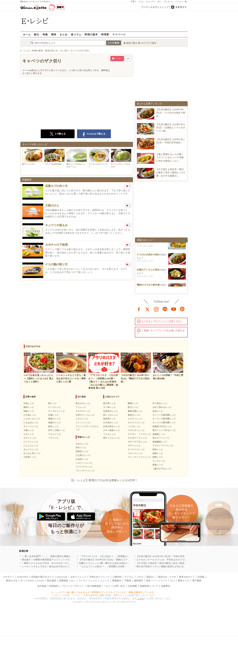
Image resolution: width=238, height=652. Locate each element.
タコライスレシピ (136, 449)
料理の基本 (91, 34)
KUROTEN (22, 577)
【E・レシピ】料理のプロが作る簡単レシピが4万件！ (104, 480)
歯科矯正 (138, 580)
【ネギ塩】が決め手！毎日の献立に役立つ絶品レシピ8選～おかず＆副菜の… (170, 172)
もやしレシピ (29, 438)
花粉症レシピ (82, 451)
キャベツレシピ (30, 426)
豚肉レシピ (28, 407)
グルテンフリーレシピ (163, 445)
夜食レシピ (157, 465)
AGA (172, 580)
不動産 (127, 580)
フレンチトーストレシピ (139, 457)
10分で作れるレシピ (162, 407)
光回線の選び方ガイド (42, 577)
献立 (36, 34)
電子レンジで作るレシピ (164, 430)
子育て (133, 1)
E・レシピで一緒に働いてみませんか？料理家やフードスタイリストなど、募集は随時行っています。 (104, 592)
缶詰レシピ (157, 411)
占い (160, 1)
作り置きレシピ (159, 403)
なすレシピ (28, 434)
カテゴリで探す (149, 43)
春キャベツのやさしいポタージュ (76, 158)
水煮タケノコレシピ (85, 415)
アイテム (129, 577)
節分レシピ (81, 447)
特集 (45, 34)
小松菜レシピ (29, 457)
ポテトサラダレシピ (137, 441)
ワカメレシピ (54, 434)
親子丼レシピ (109, 403)
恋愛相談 (63, 580)
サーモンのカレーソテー (99, 158)
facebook (139, 309)
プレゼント (168, 1)
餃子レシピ (133, 407)
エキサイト (181, 7)
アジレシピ (81, 407)
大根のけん (52, 205)
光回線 (200, 577)
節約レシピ (157, 449)
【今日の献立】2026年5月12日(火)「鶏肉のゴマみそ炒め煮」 (110, 559)
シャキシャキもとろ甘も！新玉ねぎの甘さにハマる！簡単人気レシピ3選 (59, 566)
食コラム (76, 34)
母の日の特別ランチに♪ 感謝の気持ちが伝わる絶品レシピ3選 (167, 566)
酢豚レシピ (133, 403)
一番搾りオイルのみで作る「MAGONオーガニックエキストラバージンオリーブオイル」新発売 (71, 563)
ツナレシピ (53, 438)
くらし (141, 1)
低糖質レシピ (158, 434)
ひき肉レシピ (29, 415)
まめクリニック (78, 577)
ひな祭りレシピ (83, 455)
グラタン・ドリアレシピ (139, 434)
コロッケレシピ (135, 453)
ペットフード (160, 580)
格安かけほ (11, 580)
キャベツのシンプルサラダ (121, 158)
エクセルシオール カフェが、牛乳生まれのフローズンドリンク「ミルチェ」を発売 (179, 559)
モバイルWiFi (27, 580)
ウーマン (83, 580)
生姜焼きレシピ (110, 411)
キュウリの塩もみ (56, 225)
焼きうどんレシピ (111, 438)
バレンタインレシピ (85, 470)
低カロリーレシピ (160, 438)
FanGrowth (62, 577)
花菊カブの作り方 (56, 185)
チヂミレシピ (134, 445)
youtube (173, 309)
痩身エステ (183, 580)
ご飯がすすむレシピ (162, 468)
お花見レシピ (82, 459)
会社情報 (41, 586)
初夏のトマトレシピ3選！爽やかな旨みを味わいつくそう (108, 563)
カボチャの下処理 (56, 244)
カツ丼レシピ (109, 407)
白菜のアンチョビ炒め (148, 270)
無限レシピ (157, 453)
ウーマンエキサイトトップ (155, 7)
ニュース (104, 580)
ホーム (27, 34)
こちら (140, 598)
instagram (156, 309)
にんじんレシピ (30, 445)
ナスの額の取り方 (56, 264)
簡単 (53, 34)
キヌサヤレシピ (83, 411)
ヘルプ (107, 586)
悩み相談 (51, 580)
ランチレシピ (158, 461)
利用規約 (53, 586)
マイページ (119, 34)
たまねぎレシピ (30, 422)
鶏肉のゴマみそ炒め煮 (148, 286)
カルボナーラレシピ (137, 438)
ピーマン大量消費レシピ (164, 418)
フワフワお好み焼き (54, 157)
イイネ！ (117, 59)
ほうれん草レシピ (31, 453)
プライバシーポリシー (72, 586)
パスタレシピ (134, 426)
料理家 (105, 34)
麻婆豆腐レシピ (135, 411)
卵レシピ (52, 403)
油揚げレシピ (54, 422)
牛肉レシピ (28, 403)
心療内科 (117, 577)
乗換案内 (116, 580)
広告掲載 (132, 586)
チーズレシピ (54, 407)
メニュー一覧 (181, 1)
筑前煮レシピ (109, 418)
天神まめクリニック (99, 577)
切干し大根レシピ (56, 430)
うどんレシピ (109, 434)
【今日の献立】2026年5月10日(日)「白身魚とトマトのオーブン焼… (170, 127)
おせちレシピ (82, 444)
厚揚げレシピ (54, 418)
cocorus (40, 580)
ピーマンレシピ (30, 441)
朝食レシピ (157, 457)
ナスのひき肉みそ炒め (148, 255)
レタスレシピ (82, 418)
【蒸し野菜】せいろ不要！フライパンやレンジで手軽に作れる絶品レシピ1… (170, 157)
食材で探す (132, 43)
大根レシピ (28, 430)
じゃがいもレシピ (31, 418)
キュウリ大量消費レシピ (164, 422)
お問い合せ (119, 586)
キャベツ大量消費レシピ (164, 415)
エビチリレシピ (135, 418)
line (165, 309)
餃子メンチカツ (32, 157)
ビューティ (151, 1)
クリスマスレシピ (84, 466)
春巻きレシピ (134, 415)
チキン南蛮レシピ (111, 430)
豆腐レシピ (53, 415)
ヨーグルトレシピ (56, 411)
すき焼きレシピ (110, 422)
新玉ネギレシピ (83, 403)
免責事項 (165, 586)
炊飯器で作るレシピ (162, 426)
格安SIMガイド (186, 577)
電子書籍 (196, 580)
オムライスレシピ (136, 422)
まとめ (64, 34)
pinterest (182, 309)
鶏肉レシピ (28, 411)
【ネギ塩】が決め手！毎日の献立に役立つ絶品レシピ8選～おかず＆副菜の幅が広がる (180, 563)
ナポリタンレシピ (136, 430)
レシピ (93, 580)
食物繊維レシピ (159, 441)
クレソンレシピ (83, 422)
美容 (148, 580)
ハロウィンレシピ (84, 463)
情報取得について (149, 586)
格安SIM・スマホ (167, 577)
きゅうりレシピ (30, 449)
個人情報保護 (94, 586)
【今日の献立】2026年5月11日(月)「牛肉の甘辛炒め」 (164, 556)
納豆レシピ (53, 426)
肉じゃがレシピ (110, 415)
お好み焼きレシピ (111, 426)
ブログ (140, 577)
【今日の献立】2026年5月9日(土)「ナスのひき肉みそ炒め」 (170, 112)
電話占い (150, 577)
